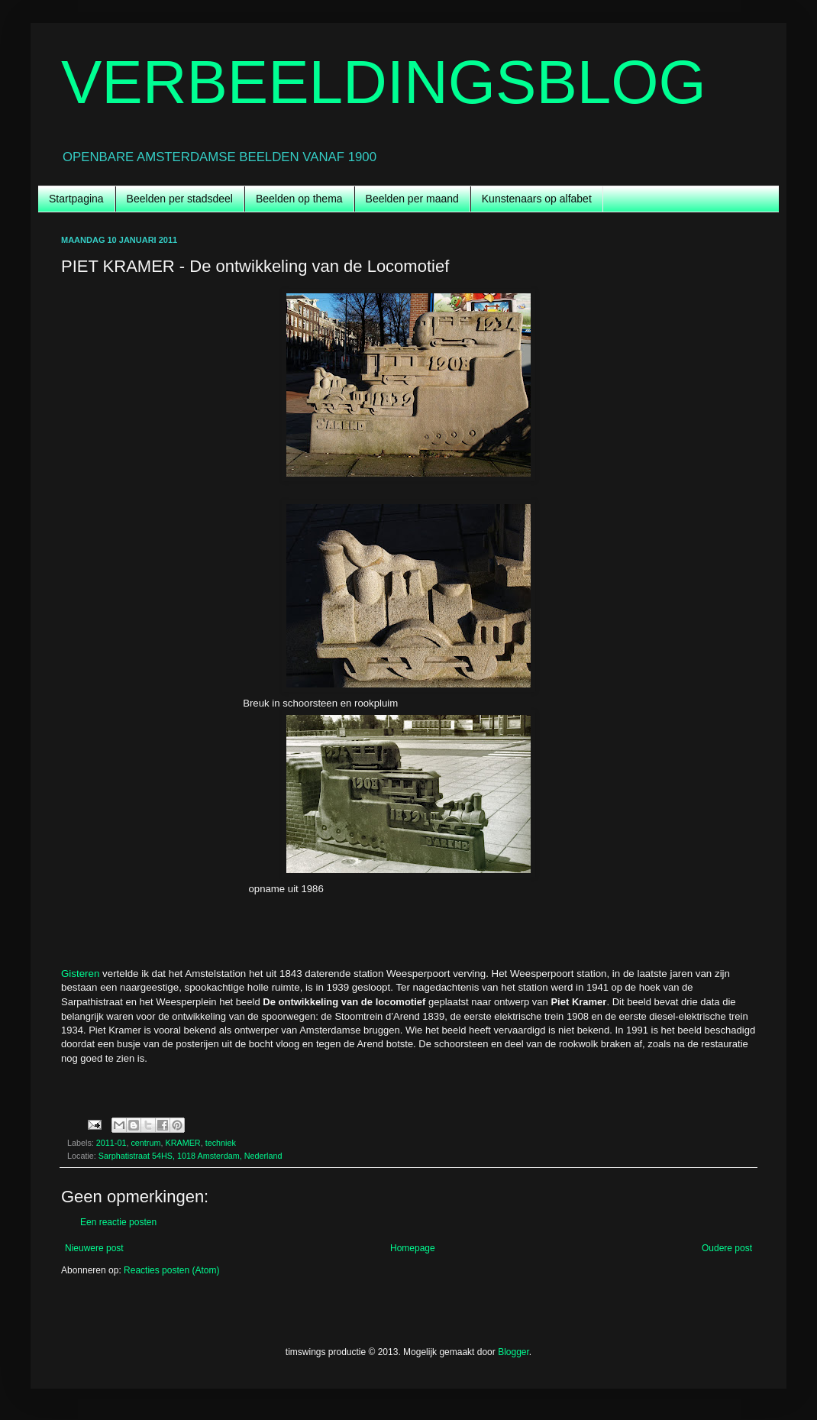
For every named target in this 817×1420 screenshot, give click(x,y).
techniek (220, 1142)
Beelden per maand (412, 198)
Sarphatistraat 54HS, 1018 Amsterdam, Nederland (190, 1155)
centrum (145, 1142)
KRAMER (182, 1142)
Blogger (513, 1352)
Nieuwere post (94, 1248)
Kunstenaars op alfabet (537, 198)
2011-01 (111, 1142)
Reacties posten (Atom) (171, 1270)
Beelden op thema (299, 198)
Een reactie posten (118, 1222)
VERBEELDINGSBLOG (383, 82)
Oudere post (727, 1248)
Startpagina (76, 198)
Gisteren (80, 973)
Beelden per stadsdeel (180, 198)
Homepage (412, 1248)
